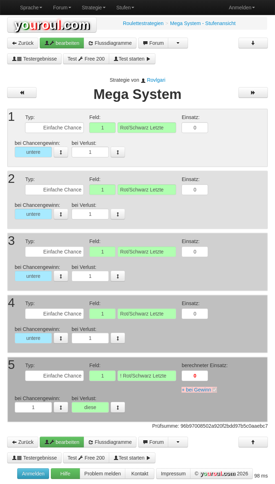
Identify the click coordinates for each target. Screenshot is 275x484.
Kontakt (139, 473)
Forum (62, 7)
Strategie (94, 7)
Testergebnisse (34, 59)
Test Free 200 (86, 59)
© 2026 (221, 474)
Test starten (132, 59)
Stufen (125, 7)
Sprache (31, 7)
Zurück (23, 43)
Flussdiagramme (110, 43)
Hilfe (66, 473)
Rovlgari (156, 80)
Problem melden (103, 473)
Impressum (173, 473)
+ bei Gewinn (196, 390)
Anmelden (242, 7)
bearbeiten (61, 43)
